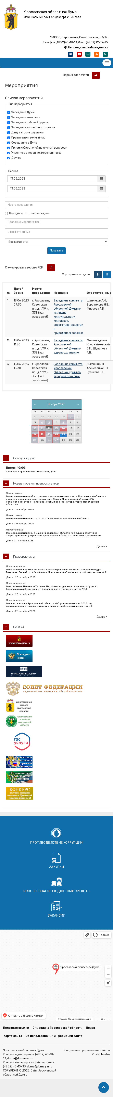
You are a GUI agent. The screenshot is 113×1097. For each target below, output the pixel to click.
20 (56, 434)
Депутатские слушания (25, 132)
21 (63, 434)
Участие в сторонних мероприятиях (34, 152)
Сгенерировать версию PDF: (24, 267)
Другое (14, 158)
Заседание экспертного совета (31, 127)
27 (56, 440)
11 (42, 428)
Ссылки (18, 627)
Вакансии (56, 915)
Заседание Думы (21, 112)
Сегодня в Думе (24, 458)
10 (35, 428)
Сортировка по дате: (76, 274)
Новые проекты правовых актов (36, 483)
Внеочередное (38, 213)
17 (35, 434)
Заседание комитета (23, 117)
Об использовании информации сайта (54, 1036)
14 (63, 428)
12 (49, 428)
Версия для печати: (77, 75)
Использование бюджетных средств (56, 891)
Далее (102, 546)
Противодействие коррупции (56, 843)
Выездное (14, 213)
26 (49, 440)
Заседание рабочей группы (28, 122)
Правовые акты (24, 556)
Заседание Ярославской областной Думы (31, 471)
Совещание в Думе (22, 142)
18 (42, 434)
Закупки (56, 867)
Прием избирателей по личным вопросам (37, 147)
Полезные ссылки (16, 1028)
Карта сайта (12, 1036)
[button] (103, 1087)
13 (56, 428)
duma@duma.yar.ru (20, 1058)
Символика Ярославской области (58, 1028)
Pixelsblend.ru (101, 1054)
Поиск (90, 1028)
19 (49, 434)
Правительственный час (26, 137)
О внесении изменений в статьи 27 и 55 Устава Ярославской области (47, 518)
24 (35, 440)
